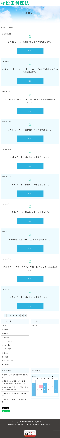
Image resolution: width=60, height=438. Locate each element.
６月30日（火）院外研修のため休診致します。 (30, 42)
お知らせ (34, 326)
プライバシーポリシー (9, 361)
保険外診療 (5, 337)
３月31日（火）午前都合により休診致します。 (30, 130)
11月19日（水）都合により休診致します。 (30, 297)
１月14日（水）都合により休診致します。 (30, 212)
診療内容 (5, 333)
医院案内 (5, 330)
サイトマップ (6, 365)
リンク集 (5, 357)
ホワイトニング (7, 341)
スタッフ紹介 (6, 345)
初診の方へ (5, 353)
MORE (30, 51)
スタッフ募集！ (8, 349)
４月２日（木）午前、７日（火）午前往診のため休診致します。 (15, 388)
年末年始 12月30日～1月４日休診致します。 (30, 240)
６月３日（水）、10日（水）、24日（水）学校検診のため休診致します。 (14, 382)
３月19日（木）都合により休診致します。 (30, 185)
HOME (3, 27)
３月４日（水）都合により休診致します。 (30, 157)
